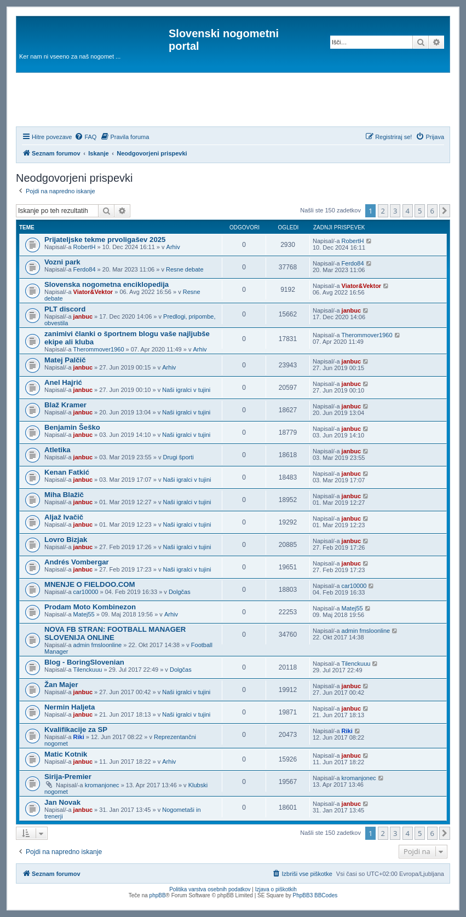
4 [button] (408, 211)
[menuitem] (85, 136)
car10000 (86, 592)
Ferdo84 (84, 269)
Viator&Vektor (93, 292)
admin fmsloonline (97, 645)
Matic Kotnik (65, 754)
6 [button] (432, 211)
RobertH (84, 247)
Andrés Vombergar (76, 562)
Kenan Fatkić (66, 472)
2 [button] (383, 211)
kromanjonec (102, 785)
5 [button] (420, 211)
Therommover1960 (98, 349)
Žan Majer (61, 684)
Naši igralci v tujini (186, 390)
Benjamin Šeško (72, 427)
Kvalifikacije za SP (75, 729)
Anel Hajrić (63, 382)
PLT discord (64, 309)
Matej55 (84, 614)
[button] (444, 210)
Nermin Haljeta (69, 707)
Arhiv (173, 247)
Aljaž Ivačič (63, 517)
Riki (78, 737)
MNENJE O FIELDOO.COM (89, 584)
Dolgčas (180, 592)
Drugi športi (178, 457)
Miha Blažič (64, 495)
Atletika (57, 450)
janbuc (83, 316)
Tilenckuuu (87, 669)
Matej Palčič (65, 360)
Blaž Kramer (65, 405)
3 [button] (395, 211)
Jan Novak (62, 802)
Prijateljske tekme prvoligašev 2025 (104, 239)
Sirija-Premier (67, 776)
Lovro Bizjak (65, 539)
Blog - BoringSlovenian (84, 662)
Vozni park (62, 262)
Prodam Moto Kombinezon (90, 607)
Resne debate (185, 269)
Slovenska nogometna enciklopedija (106, 284)
